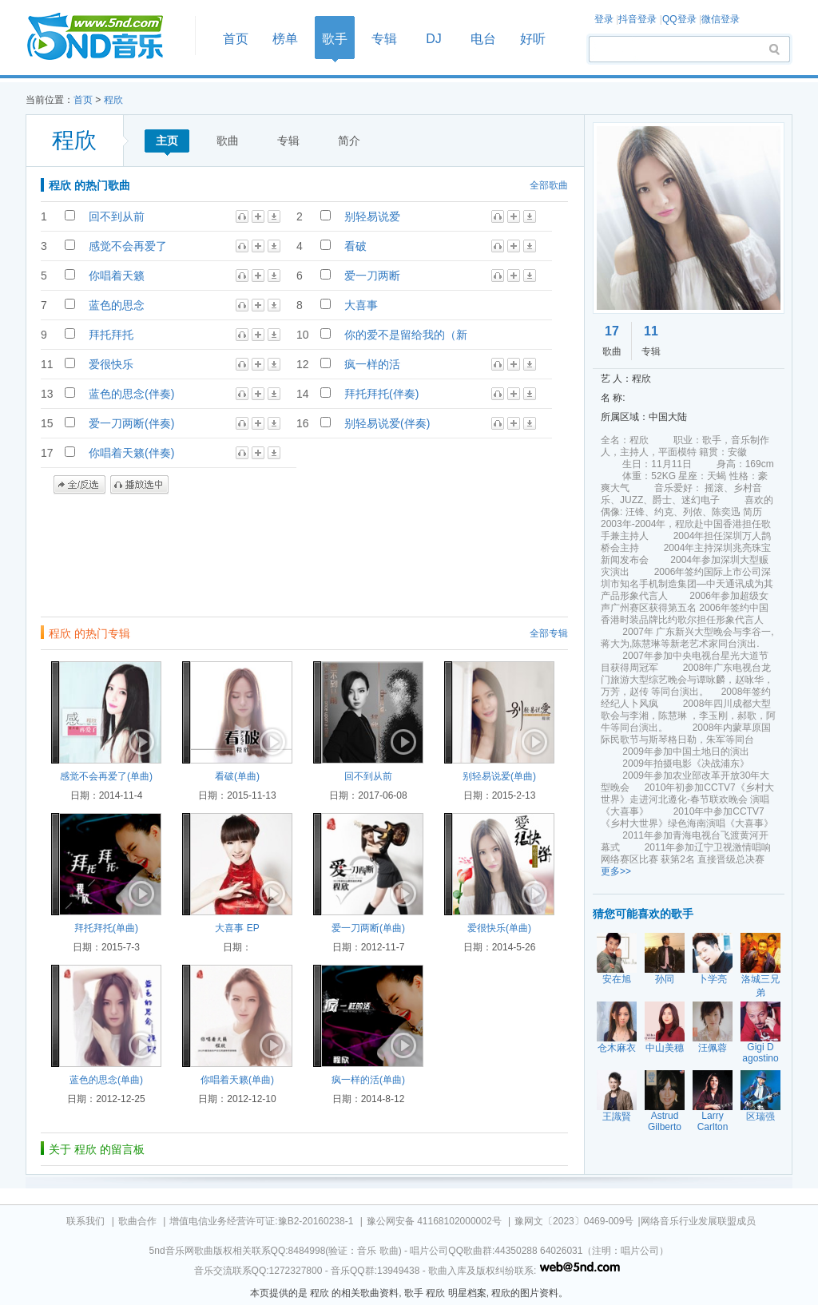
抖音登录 (637, 19)
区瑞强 (760, 1116)
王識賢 (616, 1116)
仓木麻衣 (617, 1047)
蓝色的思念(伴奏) (131, 393)
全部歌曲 (549, 185)
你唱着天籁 (117, 275)
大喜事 (361, 305)
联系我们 (85, 1221)
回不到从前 (117, 216)
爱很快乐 (111, 364)
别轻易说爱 (372, 216)
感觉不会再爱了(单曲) (106, 776)
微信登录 (720, 19)
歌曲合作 (137, 1221)
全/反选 (79, 484)
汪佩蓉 (712, 1047)
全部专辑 (549, 633)
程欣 (113, 99)
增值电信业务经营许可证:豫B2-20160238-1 (261, 1221)
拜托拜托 (111, 334)
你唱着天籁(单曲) (237, 1079)
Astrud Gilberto (664, 1121)
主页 (167, 140)
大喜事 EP (237, 928)
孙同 (664, 979)
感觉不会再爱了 (128, 246)
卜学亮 (712, 979)
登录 (604, 19)
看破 (355, 246)
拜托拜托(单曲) (106, 928)
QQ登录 (679, 19)
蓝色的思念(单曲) (106, 1079)
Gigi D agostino (760, 1052)
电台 (483, 39)
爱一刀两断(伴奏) (131, 423)
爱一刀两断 (372, 275)
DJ (434, 39)
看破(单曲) (237, 776)
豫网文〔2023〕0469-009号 (573, 1221)
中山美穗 (664, 1047)
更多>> (616, 871)
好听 (533, 39)
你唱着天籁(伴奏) (131, 452)
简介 (349, 140)
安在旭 (616, 979)
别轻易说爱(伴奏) (387, 423)
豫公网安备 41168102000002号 (434, 1221)
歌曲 (227, 140)
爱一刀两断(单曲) (368, 928)
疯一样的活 (372, 364)
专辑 (384, 39)
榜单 (285, 39)
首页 (105, 37)
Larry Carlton (713, 1121)
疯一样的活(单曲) (368, 1079)
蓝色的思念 (117, 305)
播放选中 (139, 484)
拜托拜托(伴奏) (381, 393)
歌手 (334, 39)
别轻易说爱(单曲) (499, 776)
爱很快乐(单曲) (499, 928)
